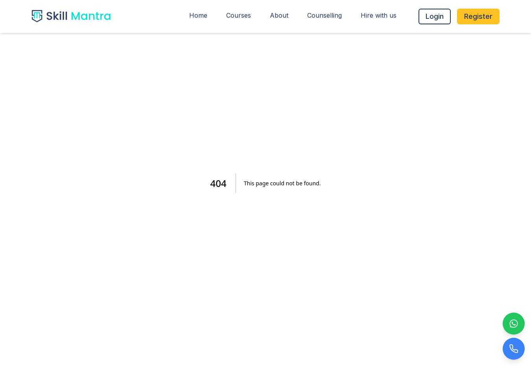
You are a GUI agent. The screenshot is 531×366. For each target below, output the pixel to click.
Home (198, 15)
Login (435, 16)
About (279, 15)
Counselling (324, 15)
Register (478, 16)
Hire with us (378, 15)
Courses (238, 15)
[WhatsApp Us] (514, 324)
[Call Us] (514, 349)
